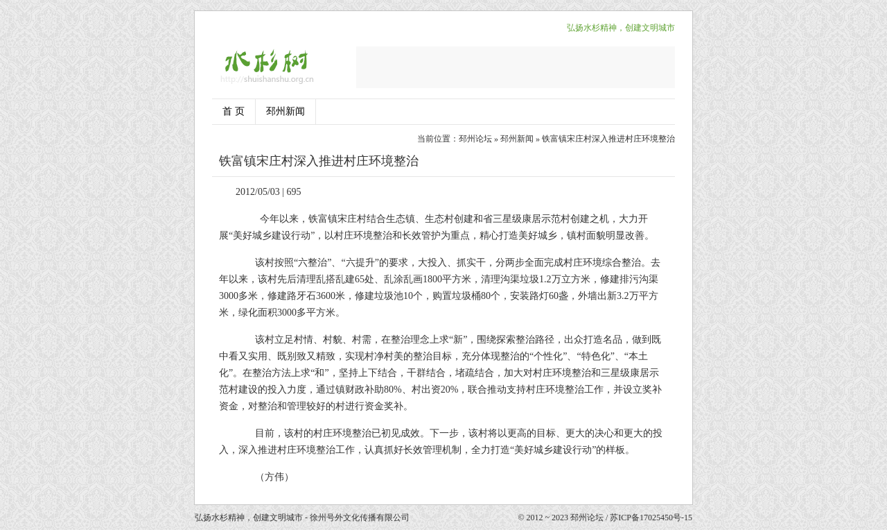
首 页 (233, 111)
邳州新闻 (285, 111)
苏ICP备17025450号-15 (651, 517)
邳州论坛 (475, 139)
